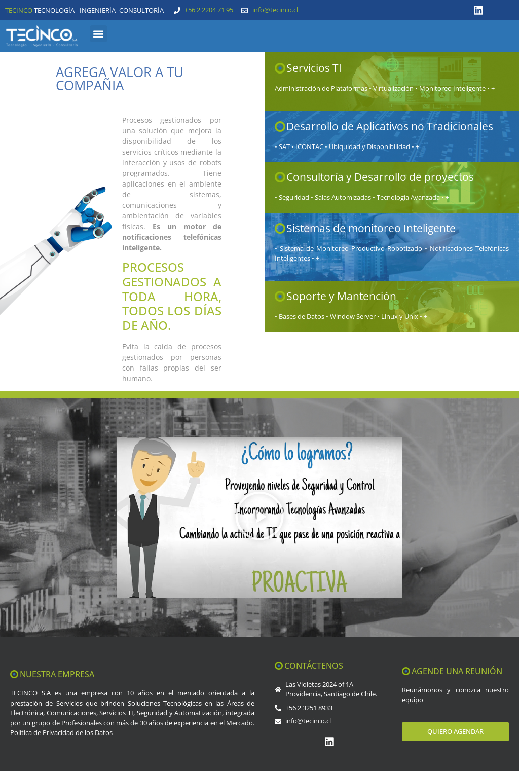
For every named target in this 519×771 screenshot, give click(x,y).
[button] (98, 33)
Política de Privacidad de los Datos (61, 732)
